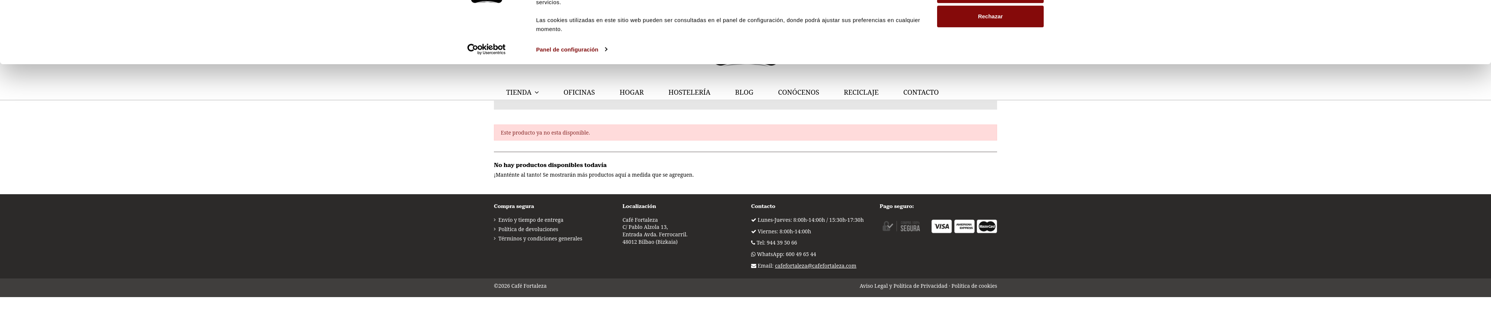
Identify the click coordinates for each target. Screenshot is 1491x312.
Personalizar (991, 67)
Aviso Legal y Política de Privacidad (904, 285)
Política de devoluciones (528, 229)
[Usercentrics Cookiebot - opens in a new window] (486, 124)
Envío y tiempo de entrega (531, 219)
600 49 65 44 (801, 254)
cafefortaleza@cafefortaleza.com (815, 265)
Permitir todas (990, 42)
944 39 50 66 (782, 242)
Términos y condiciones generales (540, 238)
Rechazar (990, 91)
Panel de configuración (567, 124)
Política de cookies (974, 285)
